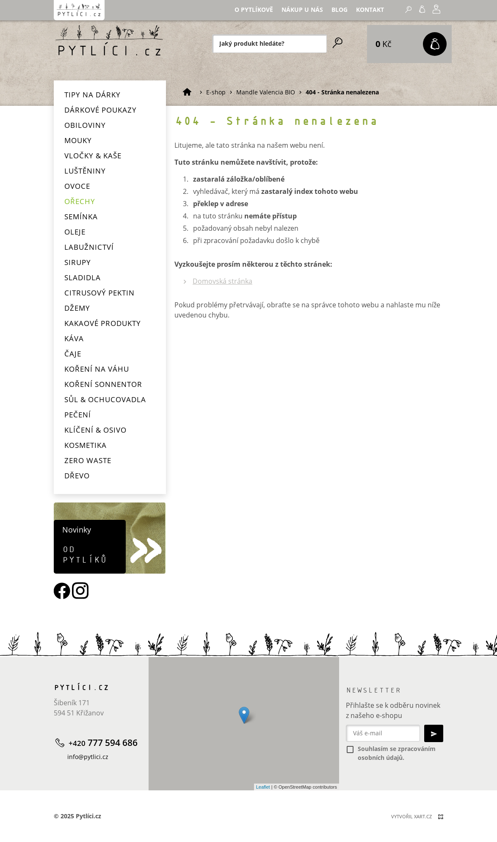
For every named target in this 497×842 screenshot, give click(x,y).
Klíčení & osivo (95, 430)
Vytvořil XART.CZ (411, 816)
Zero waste (87, 460)
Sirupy (77, 262)
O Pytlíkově (201, 15)
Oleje (75, 232)
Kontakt (309, 15)
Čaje (72, 354)
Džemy (77, 308)
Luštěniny (85, 171)
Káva (74, 338)
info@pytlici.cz (87, 757)
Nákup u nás (247, 15)
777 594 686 (103, 742)
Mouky (78, 140)
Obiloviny (85, 125)
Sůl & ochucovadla (105, 399)
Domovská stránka (222, 281)
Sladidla (82, 277)
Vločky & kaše (92, 155)
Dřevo (77, 475)
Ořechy (79, 201)
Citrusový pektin (99, 293)
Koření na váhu (96, 369)
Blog (281, 15)
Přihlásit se (386, 14)
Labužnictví (89, 247)
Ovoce (77, 186)
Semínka (81, 216)
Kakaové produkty (102, 323)
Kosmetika (85, 445)
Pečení (77, 415)
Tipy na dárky (92, 94)
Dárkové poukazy (100, 110)
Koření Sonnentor (103, 384)
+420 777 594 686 (433, 16)
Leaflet (263, 787)
